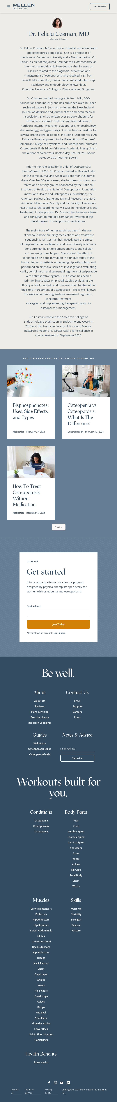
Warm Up (76, 908)
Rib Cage (76, 869)
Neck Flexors (41, 963)
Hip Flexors (41, 990)
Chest (76, 880)
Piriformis (41, 914)
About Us (39, 701)
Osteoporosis (41, 826)
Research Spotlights (39, 722)
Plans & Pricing (39, 712)
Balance (76, 925)
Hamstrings (41, 1040)
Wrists (76, 886)
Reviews (39, 706)
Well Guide (40, 743)
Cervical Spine (76, 842)
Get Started (100, 6)
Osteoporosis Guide (39, 749)
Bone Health (41, 1062)
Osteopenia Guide (39, 754)
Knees (76, 859)
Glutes (41, 936)
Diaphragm (41, 974)
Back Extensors (41, 947)
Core (76, 826)
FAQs (77, 701)
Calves (41, 1001)
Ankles (76, 864)
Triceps (41, 958)
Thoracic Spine (75, 837)
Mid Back (41, 1012)
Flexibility (76, 914)
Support (77, 706)
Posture (76, 930)
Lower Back (41, 1029)
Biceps (41, 1007)
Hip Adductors (41, 952)
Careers (77, 712)
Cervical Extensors (41, 908)
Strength (76, 919)
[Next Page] (59, 527)
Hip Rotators (41, 925)
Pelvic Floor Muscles (41, 1034)
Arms (76, 853)
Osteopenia (41, 820)
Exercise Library (39, 717)
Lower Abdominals (41, 930)
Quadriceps (41, 996)
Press (77, 717)
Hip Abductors (41, 919)
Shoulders (76, 848)
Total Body (76, 875)
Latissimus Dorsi (41, 941)
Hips (76, 820)
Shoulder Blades (41, 1023)
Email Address (34, 606)
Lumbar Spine (76, 831)
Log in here (59, 632)
